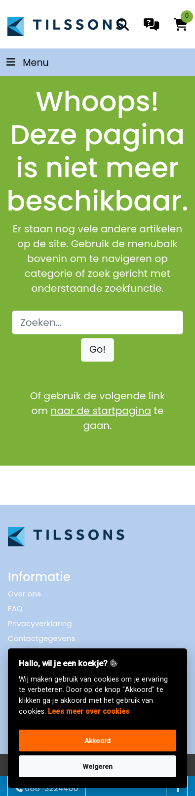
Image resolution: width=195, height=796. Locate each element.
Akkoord (97, 740)
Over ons (24, 593)
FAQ (15, 608)
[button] (97, 350)
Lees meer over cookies (88, 711)
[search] (123, 24)
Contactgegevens (41, 638)
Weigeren (97, 766)
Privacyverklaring (40, 623)
